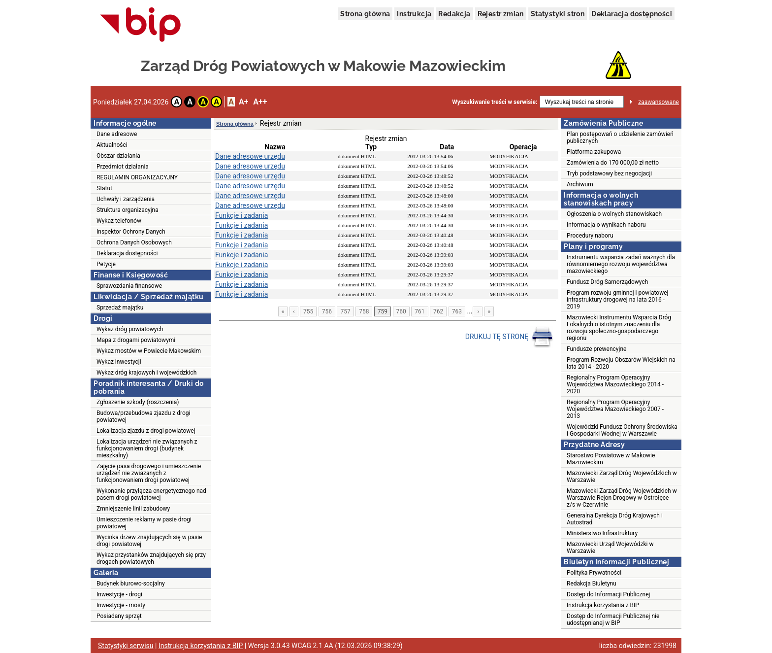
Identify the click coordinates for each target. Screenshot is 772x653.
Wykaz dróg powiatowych (129, 329)
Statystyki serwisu (126, 646)
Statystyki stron (557, 14)
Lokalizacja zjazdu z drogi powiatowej (145, 430)
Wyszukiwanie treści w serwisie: (494, 102)
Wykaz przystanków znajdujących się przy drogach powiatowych (151, 558)
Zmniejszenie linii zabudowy (133, 508)
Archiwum (580, 184)
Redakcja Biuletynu (591, 583)
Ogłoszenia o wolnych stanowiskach (614, 213)
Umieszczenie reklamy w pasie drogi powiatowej (144, 523)
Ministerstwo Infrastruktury (602, 533)
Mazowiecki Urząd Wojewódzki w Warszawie (610, 547)
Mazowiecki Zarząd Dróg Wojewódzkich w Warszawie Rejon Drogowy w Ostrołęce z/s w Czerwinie (622, 497)
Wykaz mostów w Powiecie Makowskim (148, 350)
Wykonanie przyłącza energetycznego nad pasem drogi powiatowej (151, 494)
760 (401, 311)
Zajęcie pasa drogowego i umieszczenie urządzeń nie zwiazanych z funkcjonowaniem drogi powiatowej (148, 473)
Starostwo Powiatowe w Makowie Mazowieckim (611, 459)
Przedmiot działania (122, 166)
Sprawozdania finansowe (129, 285)
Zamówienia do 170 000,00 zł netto (613, 162)
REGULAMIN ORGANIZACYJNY (137, 177)
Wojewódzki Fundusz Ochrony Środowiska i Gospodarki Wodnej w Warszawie (622, 430)
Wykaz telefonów (118, 220)
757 (345, 311)
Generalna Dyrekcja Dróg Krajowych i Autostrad (615, 519)
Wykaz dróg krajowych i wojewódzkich (146, 372)
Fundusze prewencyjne (596, 348)
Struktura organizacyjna (127, 209)
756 (327, 311)
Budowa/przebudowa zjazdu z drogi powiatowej (143, 416)
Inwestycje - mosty (120, 605)
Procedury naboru (590, 235)
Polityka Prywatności (594, 572)
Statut (104, 188)
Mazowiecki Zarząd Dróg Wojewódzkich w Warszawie (622, 476)
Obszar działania (118, 155)
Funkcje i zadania (241, 215)
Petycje (106, 264)
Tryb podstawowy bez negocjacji (609, 173)
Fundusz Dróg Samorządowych (607, 281)
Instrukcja (414, 14)
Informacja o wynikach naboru (606, 224)
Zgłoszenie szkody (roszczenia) (137, 402)
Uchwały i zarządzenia (125, 199)
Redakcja (454, 14)
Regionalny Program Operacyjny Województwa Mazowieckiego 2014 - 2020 (615, 384)
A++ (260, 101)
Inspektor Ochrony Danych (130, 231)
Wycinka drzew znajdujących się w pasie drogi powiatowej (149, 541)
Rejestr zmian (501, 14)
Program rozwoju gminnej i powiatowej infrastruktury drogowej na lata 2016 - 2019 (617, 299)
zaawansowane (658, 102)
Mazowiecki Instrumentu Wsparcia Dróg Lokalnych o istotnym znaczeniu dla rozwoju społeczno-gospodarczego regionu (619, 328)
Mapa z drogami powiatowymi (135, 340)
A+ (243, 101)
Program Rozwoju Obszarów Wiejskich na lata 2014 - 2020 (621, 363)
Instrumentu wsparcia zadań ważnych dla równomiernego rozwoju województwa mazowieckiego (621, 264)
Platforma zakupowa (594, 151)
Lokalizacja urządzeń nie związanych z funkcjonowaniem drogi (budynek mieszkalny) (146, 448)
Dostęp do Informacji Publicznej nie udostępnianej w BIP (613, 619)
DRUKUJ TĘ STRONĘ (509, 337)
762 (438, 311)
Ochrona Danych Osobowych (134, 242)
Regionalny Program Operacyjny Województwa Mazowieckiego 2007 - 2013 (615, 409)
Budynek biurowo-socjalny (130, 583)
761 (419, 311)
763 (457, 311)
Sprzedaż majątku (119, 307)
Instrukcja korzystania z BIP (603, 605)
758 (364, 311)
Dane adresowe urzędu (250, 156)
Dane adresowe (116, 134)
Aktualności (112, 144)
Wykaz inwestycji (118, 361)
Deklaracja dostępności (631, 14)
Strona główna (365, 14)
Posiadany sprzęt (119, 616)
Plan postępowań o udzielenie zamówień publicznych (620, 137)
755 (308, 311)
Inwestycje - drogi (119, 594)
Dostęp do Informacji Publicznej (608, 594)
